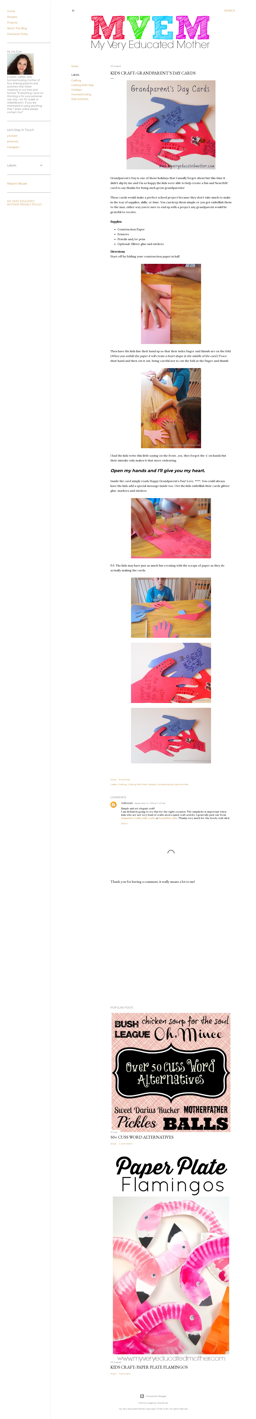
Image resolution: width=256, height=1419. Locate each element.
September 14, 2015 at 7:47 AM (150, 803)
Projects (12, 22)
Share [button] (74, 66)
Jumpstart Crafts (131, 818)
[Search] (229, 10)
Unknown (127, 803)
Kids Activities (79, 99)
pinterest (12, 141)
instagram (13, 147)
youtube (12, 135)
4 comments (125, 1143)
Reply (124, 823)
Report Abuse (17, 183)
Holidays (76, 89)
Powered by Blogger (153, 1396)
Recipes (12, 17)
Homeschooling (81, 94)
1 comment (124, 1373)
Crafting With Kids (82, 85)
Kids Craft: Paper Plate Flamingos (149, 1367)
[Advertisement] (171, 918)
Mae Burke (162, 1403)
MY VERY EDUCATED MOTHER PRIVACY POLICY (24, 203)
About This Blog (17, 28)
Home (11, 11)
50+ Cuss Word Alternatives (142, 1137)
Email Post (124, 779)
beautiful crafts (168, 818)
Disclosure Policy (17, 34)
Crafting (76, 80)
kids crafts (149, 818)
